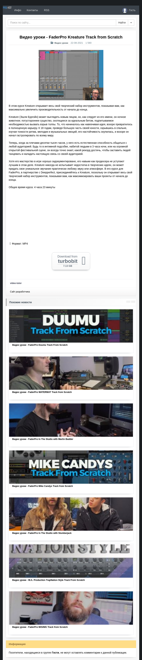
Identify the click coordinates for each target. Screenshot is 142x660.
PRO (14, 10)
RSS (60, 10)
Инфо (31, 10)
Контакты (45, 10)
